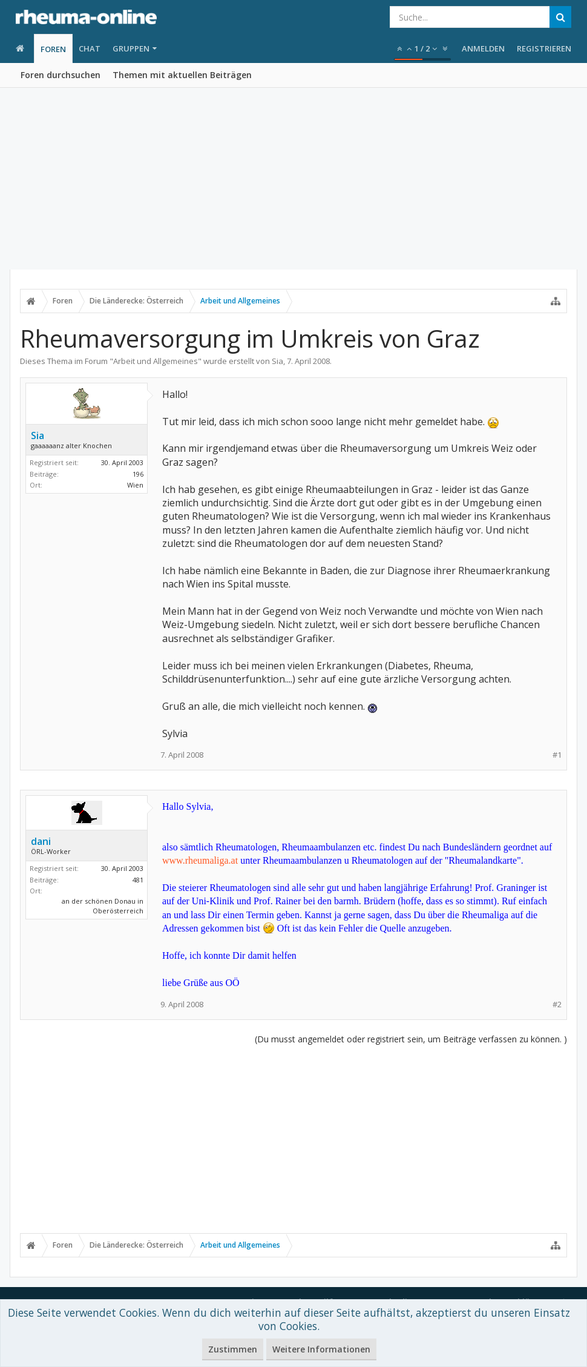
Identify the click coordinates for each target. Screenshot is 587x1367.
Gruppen (131, 48)
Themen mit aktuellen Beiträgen (182, 75)
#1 (557, 755)
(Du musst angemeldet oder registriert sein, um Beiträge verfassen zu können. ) (411, 1039)
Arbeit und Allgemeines (155, 361)
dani (41, 841)
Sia (277, 361)
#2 (557, 1004)
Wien (135, 484)
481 (138, 879)
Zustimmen (232, 1349)
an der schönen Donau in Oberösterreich (102, 906)
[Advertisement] (293, 178)
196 (138, 473)
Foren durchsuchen (60, 75)
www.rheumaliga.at (200, 860)
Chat (89, 48)
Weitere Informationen (321, 1349)
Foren (53, 49)
